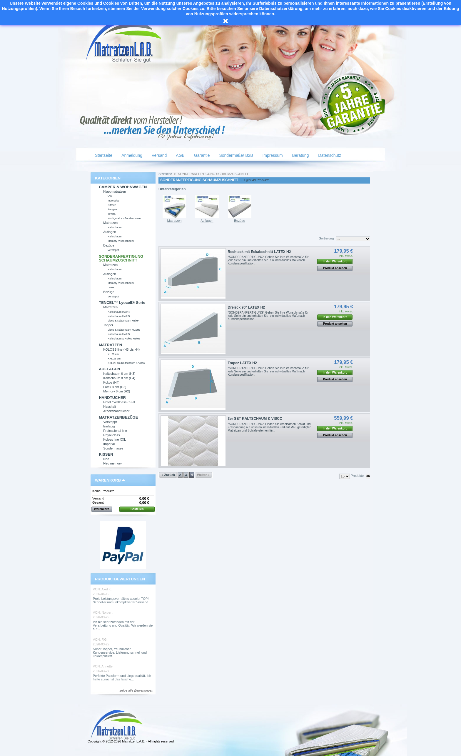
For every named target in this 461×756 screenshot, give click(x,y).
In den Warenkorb (335, 261)
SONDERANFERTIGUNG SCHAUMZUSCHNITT (121, 258)
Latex (111, 287)
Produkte (357, 475)
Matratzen (110, 222)
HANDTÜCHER (112, 397)
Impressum (272, 155)
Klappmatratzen (114, 191)
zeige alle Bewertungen (136, 690)
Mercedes (113, 200)
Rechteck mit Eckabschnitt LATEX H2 (259, 252)
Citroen (112, 205)
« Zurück (168, 475)
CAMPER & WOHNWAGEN (123, 187)
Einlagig (109, 426)
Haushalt (109, 406)
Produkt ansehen (335, 268)
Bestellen (137, 509)
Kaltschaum (114, 227)
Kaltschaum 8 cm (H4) (119, 378)
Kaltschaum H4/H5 (119, 316)
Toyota (112, 213)
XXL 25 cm (114, 358)
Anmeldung (131, 155)
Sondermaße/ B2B (235, 155)
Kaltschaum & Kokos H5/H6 (124, 338)
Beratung (300, 155)
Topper (108, 325)
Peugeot (113, 209)
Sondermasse (113, 448)
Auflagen (109, 232)
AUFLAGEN (109, 369)
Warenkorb (108, 480)
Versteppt (113, 250)
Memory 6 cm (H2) (116, 391)
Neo (106, 459)
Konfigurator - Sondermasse (124, 218)
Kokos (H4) (111, 382)
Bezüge (108, 245)
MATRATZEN (110, 345)
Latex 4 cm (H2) (114, 387)
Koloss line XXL (114, 439)
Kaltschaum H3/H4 (119, 311)
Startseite (103, 155)
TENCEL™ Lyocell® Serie (122, 302)
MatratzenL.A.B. (133, 741)
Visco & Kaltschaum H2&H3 (124, 329)
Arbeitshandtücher (116, 411)
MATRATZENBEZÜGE (118, 417)
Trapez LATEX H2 (242, 363)
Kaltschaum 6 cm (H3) (119, 373)
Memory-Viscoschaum (121, 240)
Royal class (111, 435)
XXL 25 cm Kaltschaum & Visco (126, 363)
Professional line (115, 430)
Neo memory (112, 463)
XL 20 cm (113, 354)
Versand (159, 155)
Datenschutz (329, 155)
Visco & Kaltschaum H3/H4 (123, 320)
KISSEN (106, 454)
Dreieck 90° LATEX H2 (246, 307)
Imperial (109, 444)
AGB (180, 155)
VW (110, 196)
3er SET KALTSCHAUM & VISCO (255, 419)
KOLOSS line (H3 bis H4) (121, 349)
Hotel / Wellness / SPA (119, 402)
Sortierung (326, 238)
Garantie (201, 155)
